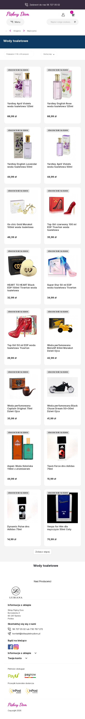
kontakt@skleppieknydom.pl (26, 633)
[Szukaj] (63, 22)
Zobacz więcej (42, 551)
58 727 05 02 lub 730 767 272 (27, 629)
